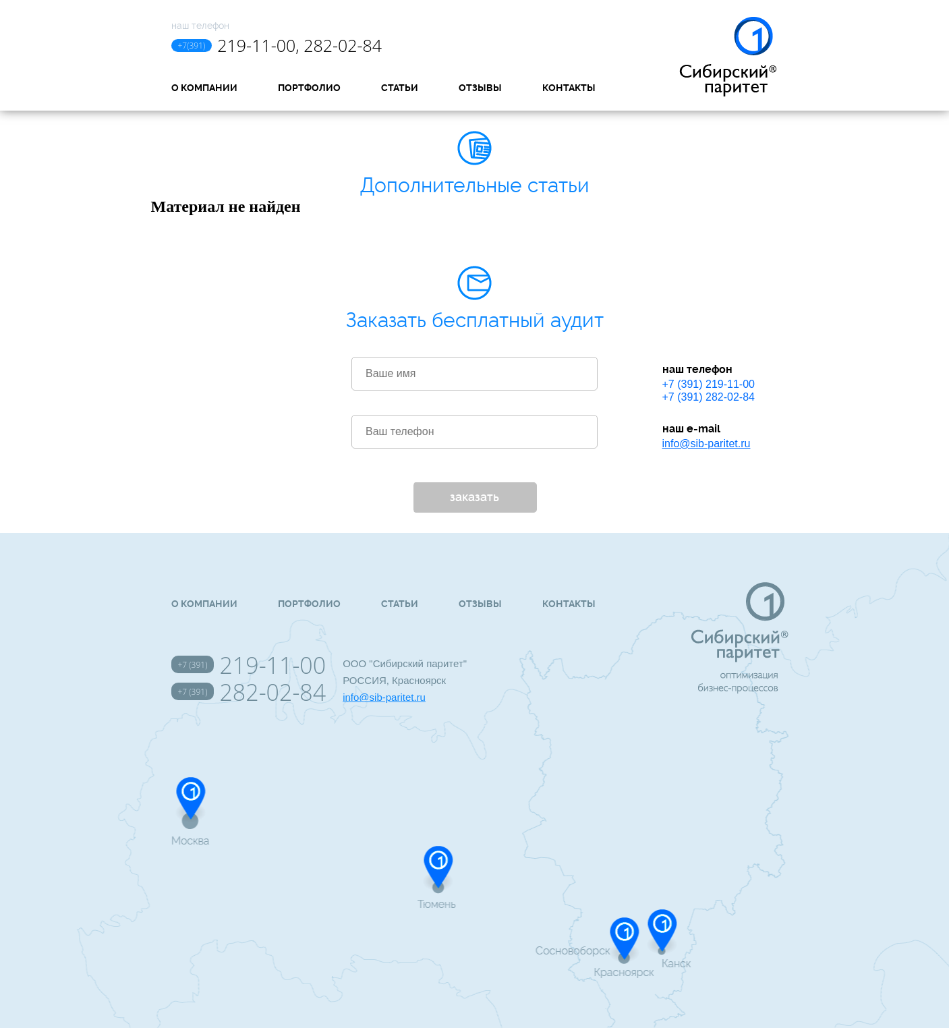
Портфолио (309, 87)
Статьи (399, 87)
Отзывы (480, 87)
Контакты (569, 87)
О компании (204, 87)
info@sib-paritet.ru (706, 443)
